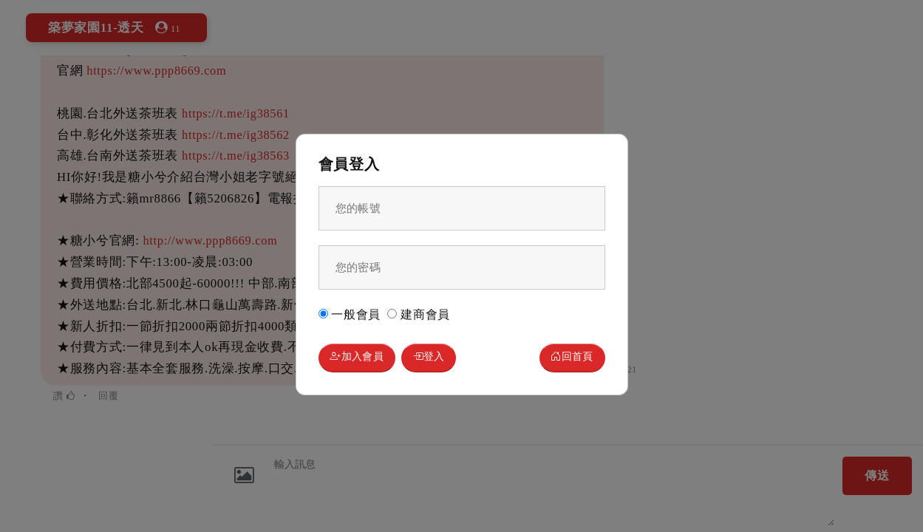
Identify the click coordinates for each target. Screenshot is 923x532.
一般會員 (350, 312)
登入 (449, 359)
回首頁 (565, 359)
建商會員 (418, 312)
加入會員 (364, 359)
